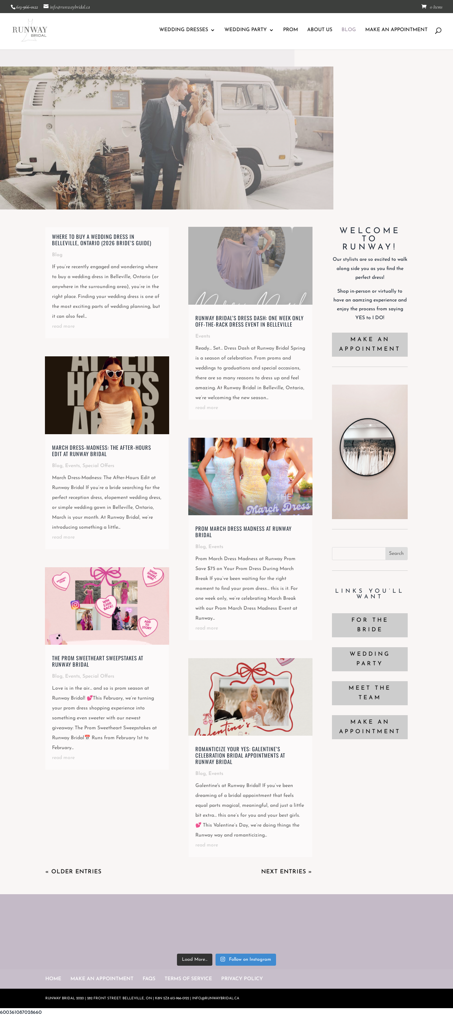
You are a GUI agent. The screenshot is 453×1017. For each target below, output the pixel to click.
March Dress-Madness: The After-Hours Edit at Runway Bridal (101, 450)
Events (72, 466)
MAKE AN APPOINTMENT (396, 30)
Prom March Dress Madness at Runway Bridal (243, 531)
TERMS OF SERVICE (188, 979)
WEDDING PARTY (245, 30)
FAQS (149, 979)
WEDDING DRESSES (183, 30)
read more (63, 326)
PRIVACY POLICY (242, 979)
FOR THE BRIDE (370, 625)
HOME (53, 979)
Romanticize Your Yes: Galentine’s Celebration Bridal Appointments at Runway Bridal (240, 755)
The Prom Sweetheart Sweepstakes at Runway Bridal (97, 661)
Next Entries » (286, 872)
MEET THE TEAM (370, 693)
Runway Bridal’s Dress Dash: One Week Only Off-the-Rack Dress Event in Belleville (249, 321)
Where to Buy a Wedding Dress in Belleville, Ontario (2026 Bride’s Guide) (101, 239)
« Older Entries (73, 872)
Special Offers (98, 466)
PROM (290, 30)
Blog (57, 255)
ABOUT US (319, 30)
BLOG (349, 30)
